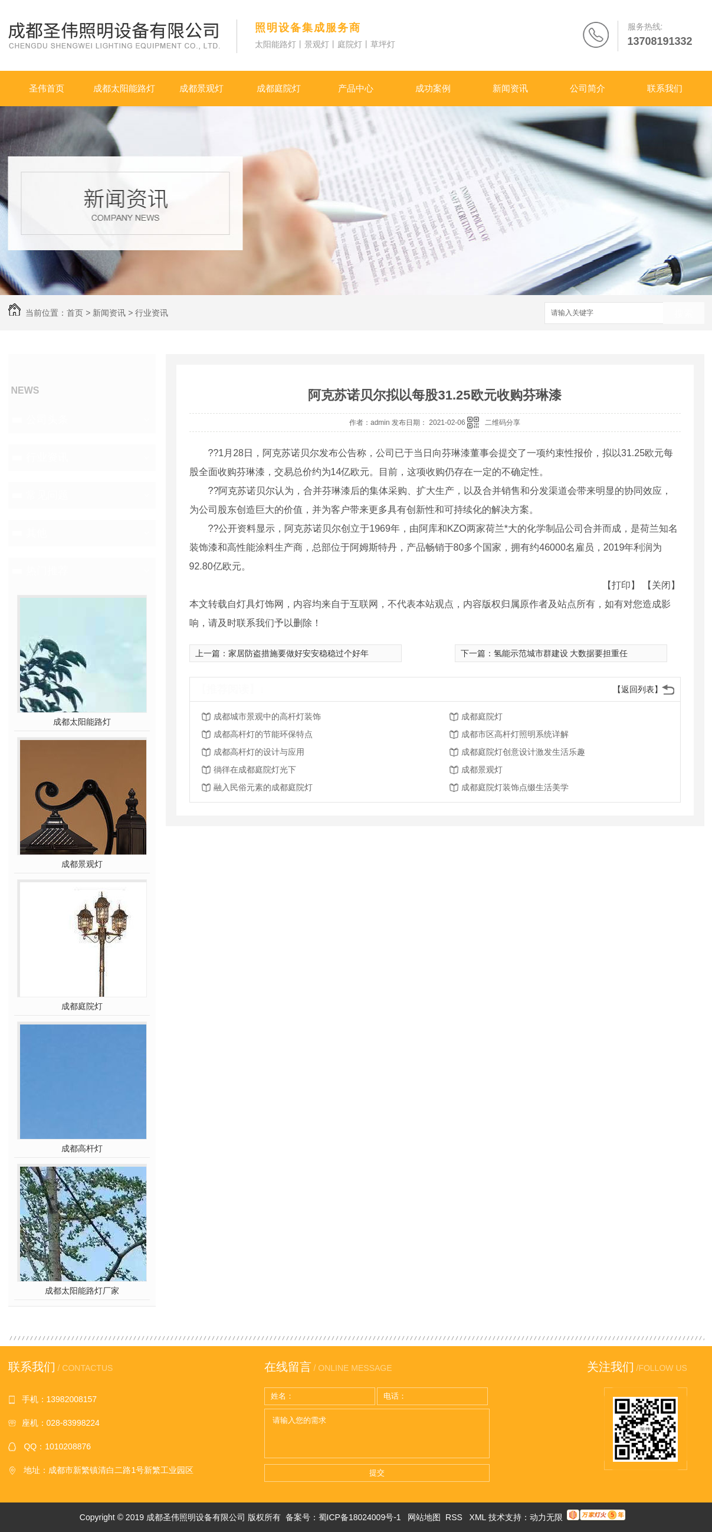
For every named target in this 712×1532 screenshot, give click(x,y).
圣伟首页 (46, 88)
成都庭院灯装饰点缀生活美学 (515, 787)
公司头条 (47, 419)
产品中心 (355, 88)
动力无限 (546, 1517)
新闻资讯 (510, 88)
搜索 (683, 314)
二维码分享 (502, 422)
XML (479, 1517)
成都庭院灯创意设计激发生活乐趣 (523, 752)
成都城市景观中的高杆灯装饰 (267, 716)
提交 (377, 1472)
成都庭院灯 (279, 88)
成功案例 (433, 88)
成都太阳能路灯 (124, 88)
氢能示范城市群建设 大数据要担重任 (561, 653)
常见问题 (47, 495)
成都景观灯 (201, 88)
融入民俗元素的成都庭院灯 (263, 787)
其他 (36, 533)
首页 (75, 312)
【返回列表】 (637, 689)
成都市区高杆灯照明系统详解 (515, 734)
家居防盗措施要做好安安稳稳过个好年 (298, 653)
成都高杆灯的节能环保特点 (263, 734)
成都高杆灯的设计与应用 (259, 752)
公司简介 (587, 88)
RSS (455, 1517)
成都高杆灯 (82, 1148)
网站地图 (424, 1517)
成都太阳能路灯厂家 (82, 1290)
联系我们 (665, 88)
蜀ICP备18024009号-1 (360, 1517)
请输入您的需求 (377, 1433)
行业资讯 (151, 312)
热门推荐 (47, 571)
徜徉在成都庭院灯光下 (255, 769)
